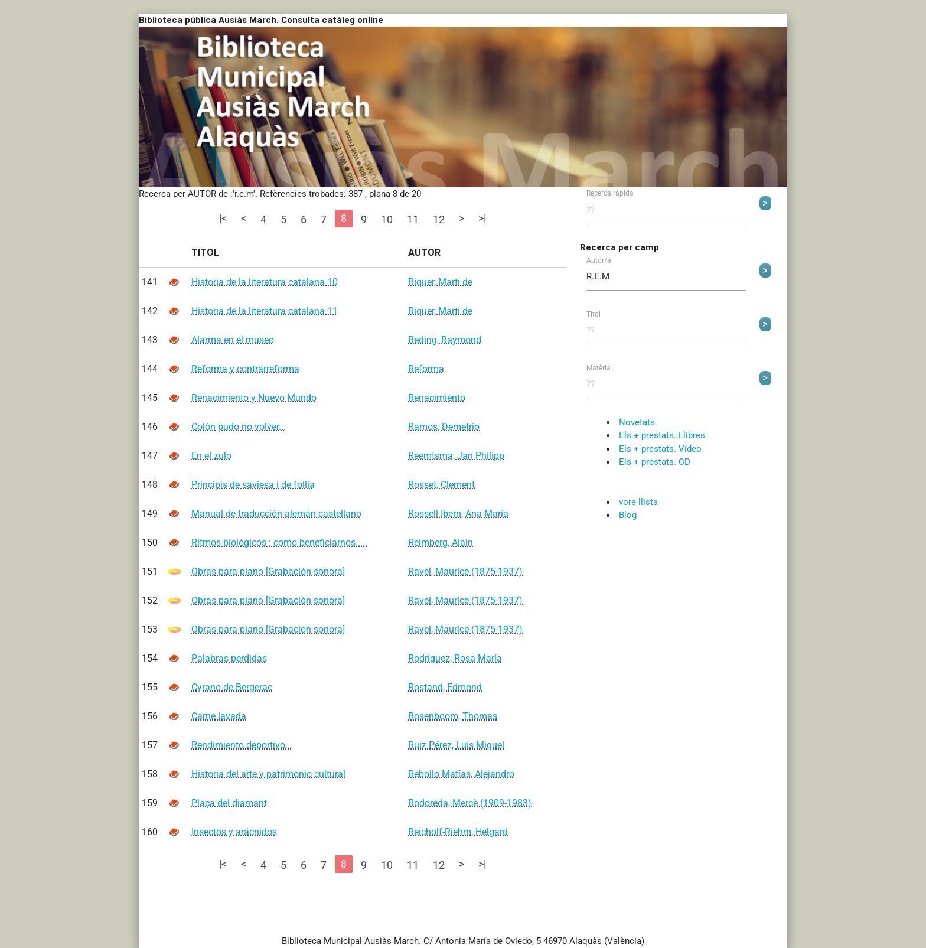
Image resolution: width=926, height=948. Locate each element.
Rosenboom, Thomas (452, 716)
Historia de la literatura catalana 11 (264, 311)
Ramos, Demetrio (444, 426)
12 (439, 219)
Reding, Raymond (444, 340)
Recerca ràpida (610, 194)
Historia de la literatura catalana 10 (264, 282)
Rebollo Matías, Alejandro (461, 774)
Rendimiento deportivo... (241, 745)
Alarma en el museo (232, 340)
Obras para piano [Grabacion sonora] (268, 629)
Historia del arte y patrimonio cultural (268, 774)
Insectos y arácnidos (234, 832)
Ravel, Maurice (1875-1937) (465, 571)
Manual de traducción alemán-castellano (276, 513)
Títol (593, 315)
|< (223, 218)
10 (387, 219)
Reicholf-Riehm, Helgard (458, 832)
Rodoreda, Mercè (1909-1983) (470, 803)
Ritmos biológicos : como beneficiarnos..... (279, 542)
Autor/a (598, 261)
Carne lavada (218, 716)
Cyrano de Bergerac (231, 687)
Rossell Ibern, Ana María (458, 513)
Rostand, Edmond (445, 687)
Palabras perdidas (229, 658)
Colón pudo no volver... (238, 426)
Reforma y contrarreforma (245, 368)
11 (413, 219)
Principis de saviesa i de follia (253, 484)
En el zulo (211, 455)
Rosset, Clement (441, 484)
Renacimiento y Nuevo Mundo (254, 397)
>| (482, 218)
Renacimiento (436, 397)
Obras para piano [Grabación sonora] (268, 571)
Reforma (426, 368)
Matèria (598, 368)
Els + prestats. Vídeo (660, 449)
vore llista (638, 502)
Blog (628, 515)
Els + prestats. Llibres (662, 435)
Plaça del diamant (229, 803)
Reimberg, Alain (440, 542)
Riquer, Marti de (440, 282)
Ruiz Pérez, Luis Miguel (456, 745)
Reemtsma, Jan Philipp (456, 455)
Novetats (637, 422)
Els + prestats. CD (654, 462)
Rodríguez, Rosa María (455, 658)
